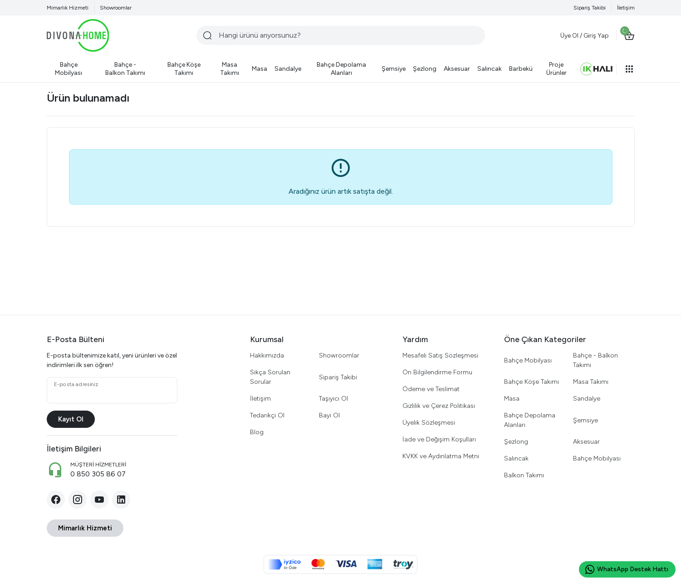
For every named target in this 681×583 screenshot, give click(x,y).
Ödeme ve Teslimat (431, 389)
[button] (629, 69)
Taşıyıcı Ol (333, 398)
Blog (257, 432)
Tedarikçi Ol (267, 415)
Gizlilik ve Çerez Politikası (438, 406)
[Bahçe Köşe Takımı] (184, 69)
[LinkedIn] (121, 499)
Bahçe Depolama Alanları (529, 420)
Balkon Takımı (524, 475)
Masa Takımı (590, 382)
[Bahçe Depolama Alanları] (341, 69)
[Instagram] (78, 499)
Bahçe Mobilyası (528, 360)
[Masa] (259, 69)
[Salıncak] (489, 69)
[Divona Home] (78, 35)
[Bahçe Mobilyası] (68, 69)
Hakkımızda (267, 355)
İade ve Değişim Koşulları (439, 439)
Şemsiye (585, 420)
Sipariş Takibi (589, 8)
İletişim (626, 8)
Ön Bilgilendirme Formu (437, 372)
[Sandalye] (288, 69)
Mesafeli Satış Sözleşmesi (440, 355)
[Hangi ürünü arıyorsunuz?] (340, 35)
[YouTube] (99, 499)
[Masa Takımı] (229, 69)
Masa (511, 398)
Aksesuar (586, 442)
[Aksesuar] (457, 69)
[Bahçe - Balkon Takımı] (125, 69)
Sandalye (586, 398)
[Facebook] (56, 499)
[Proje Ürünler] (556, 69)
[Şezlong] (424, 69)
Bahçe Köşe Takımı (531, 382)
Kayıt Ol (70, 419)
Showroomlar (116, 8)
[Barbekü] (520, 69)
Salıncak (516, 458)
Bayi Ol (329, 415)
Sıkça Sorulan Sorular (270, 377)
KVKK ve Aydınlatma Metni (440, 456)
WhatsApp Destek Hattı (626, 569)
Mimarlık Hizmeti (67, 8)
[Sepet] (629, 35)
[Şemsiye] (393, 69)
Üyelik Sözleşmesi (428, 422)
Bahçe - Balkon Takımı (595, 360)
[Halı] (596, 69)
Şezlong (516, 442)
